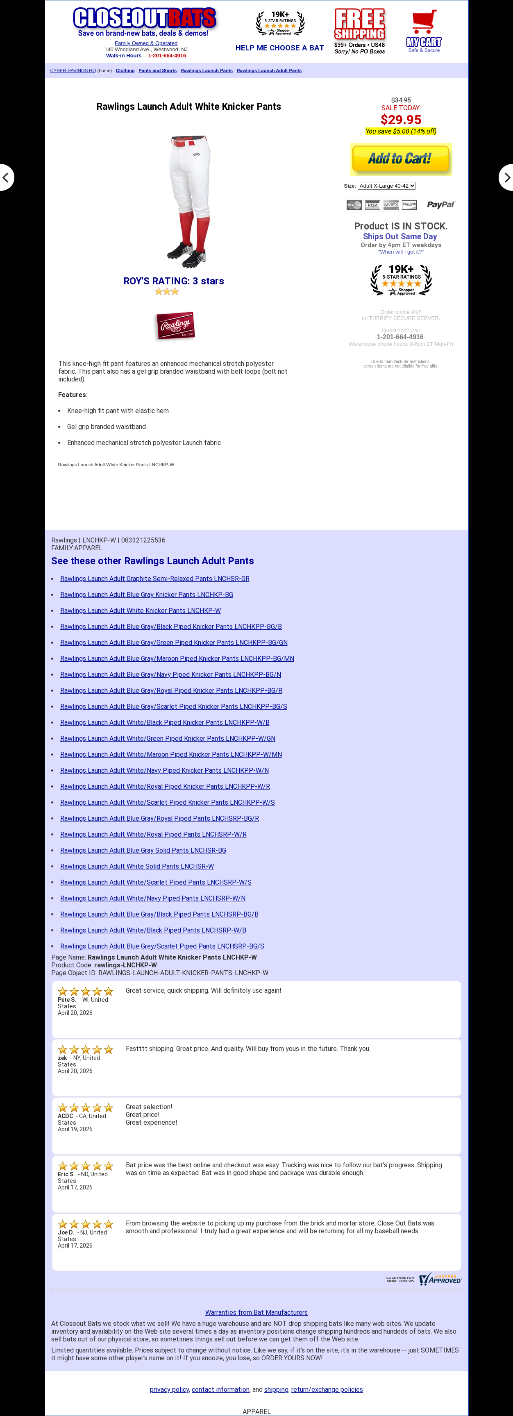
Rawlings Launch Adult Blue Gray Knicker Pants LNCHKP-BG (146, 595)
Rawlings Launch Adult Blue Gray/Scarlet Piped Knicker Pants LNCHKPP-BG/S (173, 706)
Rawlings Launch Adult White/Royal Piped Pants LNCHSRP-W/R (153, 834)
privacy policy (169, 1389)
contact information (221, 1389)
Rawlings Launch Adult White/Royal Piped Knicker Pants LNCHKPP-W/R (165, 786)
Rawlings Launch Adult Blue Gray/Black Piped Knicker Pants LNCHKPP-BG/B (171, 627)
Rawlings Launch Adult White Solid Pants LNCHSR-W (137, 866)
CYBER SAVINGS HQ (73, 70)
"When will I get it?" (401, 252)
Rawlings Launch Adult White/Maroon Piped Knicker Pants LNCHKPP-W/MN (171, 754)
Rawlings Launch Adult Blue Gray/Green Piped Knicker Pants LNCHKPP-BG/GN (174, 643)
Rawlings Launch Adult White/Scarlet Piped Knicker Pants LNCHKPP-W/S (167, 802)
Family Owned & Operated (146, 43)
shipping (276, 1389)
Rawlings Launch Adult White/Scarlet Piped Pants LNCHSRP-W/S (156, 882)
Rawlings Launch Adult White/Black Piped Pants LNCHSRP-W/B (153, 930)
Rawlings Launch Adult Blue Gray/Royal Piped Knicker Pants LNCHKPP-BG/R (171, 690)
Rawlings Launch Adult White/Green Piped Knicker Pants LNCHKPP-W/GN (167, 738)
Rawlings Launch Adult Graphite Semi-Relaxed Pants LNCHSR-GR (155, 579)
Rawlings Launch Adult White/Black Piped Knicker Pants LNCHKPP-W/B (165, 722)
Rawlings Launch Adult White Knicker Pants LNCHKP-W (140, 611)
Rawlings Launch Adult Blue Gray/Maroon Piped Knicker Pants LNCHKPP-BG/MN (177, 659)
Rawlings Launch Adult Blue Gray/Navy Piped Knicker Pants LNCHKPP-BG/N (170, 674)
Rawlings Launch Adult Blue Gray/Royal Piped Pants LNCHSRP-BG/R (159, 818)
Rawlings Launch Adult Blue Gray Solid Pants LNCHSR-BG (143, 850)
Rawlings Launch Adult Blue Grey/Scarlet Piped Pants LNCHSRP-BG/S (162, 946)
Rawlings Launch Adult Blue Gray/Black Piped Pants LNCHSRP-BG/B (159, 914)
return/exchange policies (327, 1389)
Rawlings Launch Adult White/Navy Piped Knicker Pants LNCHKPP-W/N (164, 770)
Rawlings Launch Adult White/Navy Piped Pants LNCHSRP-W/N (152, 898)
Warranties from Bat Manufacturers (256, 1312)
